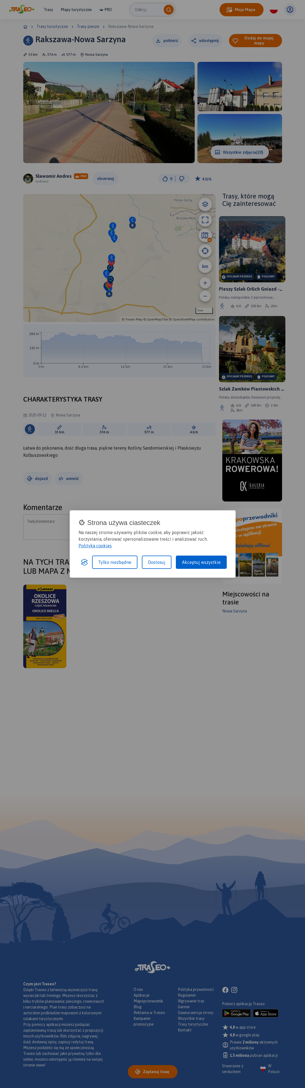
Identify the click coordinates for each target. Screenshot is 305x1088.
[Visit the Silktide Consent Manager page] (84, 562)
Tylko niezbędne (114, 562)
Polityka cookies (95, 545)
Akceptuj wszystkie (201, 562)
